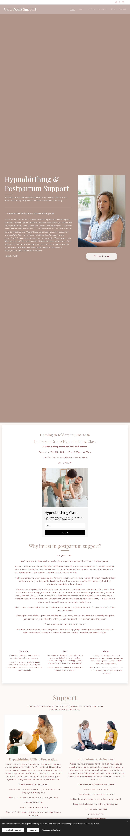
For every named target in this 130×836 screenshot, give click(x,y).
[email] (65, 525)
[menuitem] (73, 9)
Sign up (65, 533)
